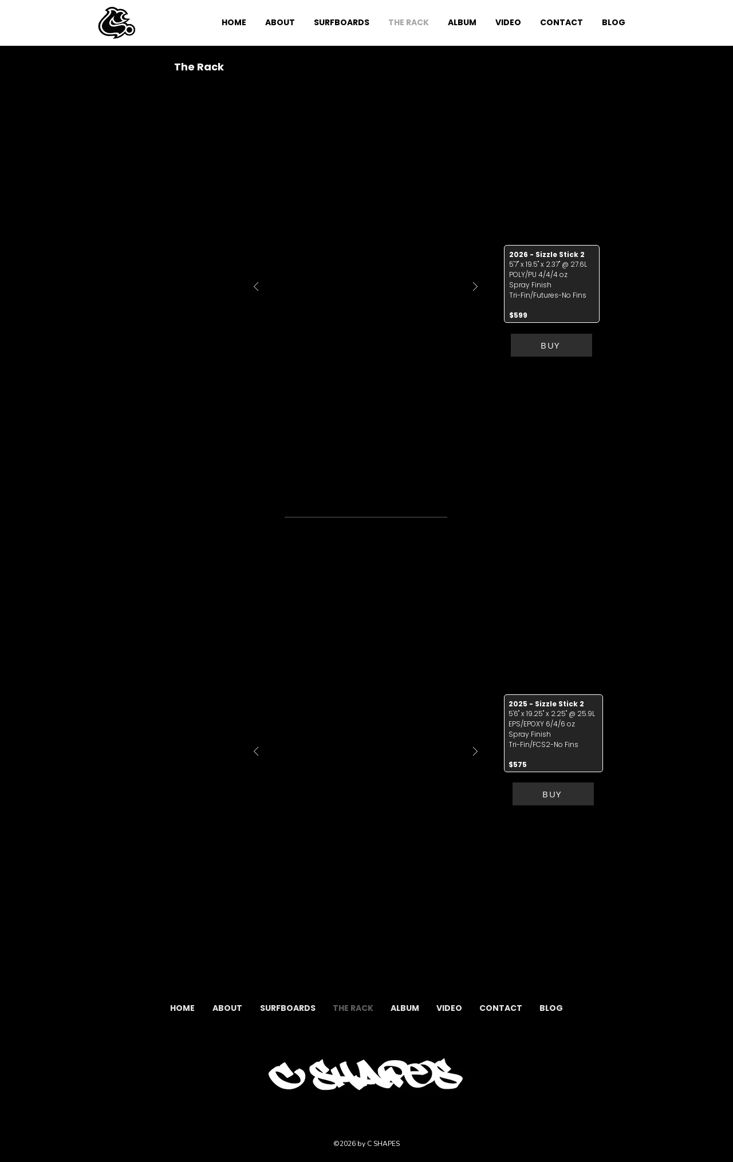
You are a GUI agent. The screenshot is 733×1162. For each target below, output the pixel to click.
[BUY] (551, 345)
